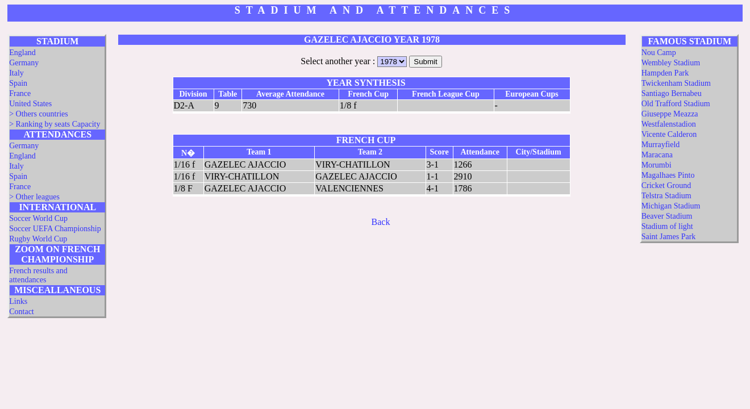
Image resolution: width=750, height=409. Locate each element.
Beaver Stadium (667, 216)
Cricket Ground (666, 185)
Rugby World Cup (38, 239)
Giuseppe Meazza (669, 114)
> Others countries (38, 114)
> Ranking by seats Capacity (54, 124)
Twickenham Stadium (676, 83)
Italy (16, 73)
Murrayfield (660, 144)
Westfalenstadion (668, 124)
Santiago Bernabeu (671, 93)
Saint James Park (668, 236)
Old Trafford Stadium (675, 103)
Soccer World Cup (38, 218)
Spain (18, 83)
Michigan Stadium (671, 206)
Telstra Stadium (666, 195)
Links (18, 301)
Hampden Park (665, 73)
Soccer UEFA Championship (55, 228)
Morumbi (656, 165)
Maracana (657, 155)
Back (381, 222)
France (20, 93)
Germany (24, 63)
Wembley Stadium (670, 63)
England (22, 52)
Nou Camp (658, 52)
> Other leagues (34, 197)
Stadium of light (667, 226)
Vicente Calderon (669, 134)
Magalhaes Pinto (668, 175)
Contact (21, 311)
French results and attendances (38, 275)
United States (30, 103)
